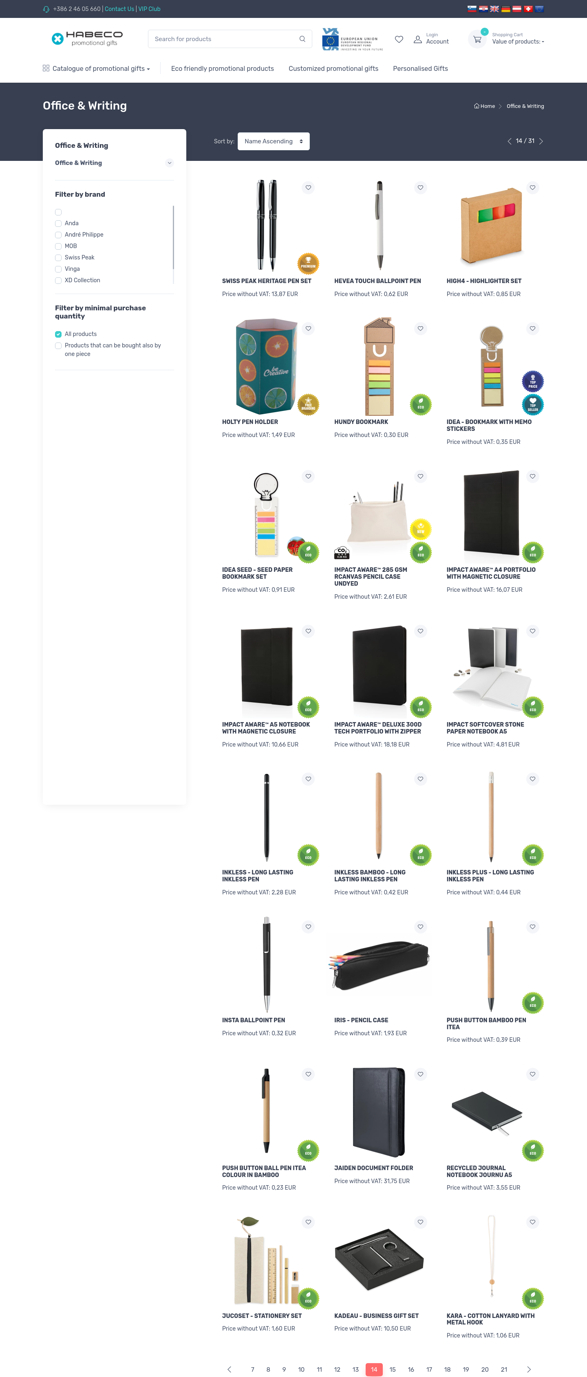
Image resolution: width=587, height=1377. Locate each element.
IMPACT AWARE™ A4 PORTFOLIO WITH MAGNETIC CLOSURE (491, 562)
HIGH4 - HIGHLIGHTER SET (484, 281)
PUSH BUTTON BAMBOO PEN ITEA (486, 995)
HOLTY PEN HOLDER (250, 416)
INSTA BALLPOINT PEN (253, 991)
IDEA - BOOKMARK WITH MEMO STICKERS (489, 420)
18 (447, 1324)
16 (411, 1324)
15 (393, 1324)
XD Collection (82, 280)
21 (504, 1324)
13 (356, 1324)
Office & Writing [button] (114, 162)
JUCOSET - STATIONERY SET (262, 1276)
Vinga (72, 269)
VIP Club (149, 9)
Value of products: (518, 39)
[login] (433, 39)
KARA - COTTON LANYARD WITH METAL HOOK (491, 1280)
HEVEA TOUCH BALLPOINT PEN (377, 281)
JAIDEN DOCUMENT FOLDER (373, 1134)
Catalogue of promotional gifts (94, 68)
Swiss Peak (80, 257)
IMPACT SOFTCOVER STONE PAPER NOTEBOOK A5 (485, 711)
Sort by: (224, 141)
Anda (72, 223)
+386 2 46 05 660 (76, 9)
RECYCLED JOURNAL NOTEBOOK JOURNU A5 (479, 1137)
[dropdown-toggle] (477, 39)
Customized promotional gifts (333, 68)
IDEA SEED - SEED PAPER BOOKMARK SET (257, 562)
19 (466, 1324)
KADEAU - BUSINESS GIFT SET (376, 1276)
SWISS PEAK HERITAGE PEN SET (266, 281)
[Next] (527, 1324)
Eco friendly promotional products (222, 68)
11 (319, 1324)
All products (81, 334)
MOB (71, 246)
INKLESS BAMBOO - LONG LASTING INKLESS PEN (370, 853)
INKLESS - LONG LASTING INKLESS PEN (258, 853)
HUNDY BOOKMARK (361, 416)
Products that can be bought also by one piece (113, 350)
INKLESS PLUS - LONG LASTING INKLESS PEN (490, 853)
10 (301, 1324)
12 (337, 1324)
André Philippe (84, 234)
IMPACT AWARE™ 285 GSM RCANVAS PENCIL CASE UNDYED (370, 565)
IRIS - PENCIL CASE (361, 991)
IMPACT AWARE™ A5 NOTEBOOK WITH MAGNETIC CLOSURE (266, 711)
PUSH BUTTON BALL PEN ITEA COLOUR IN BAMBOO (264, 1137)
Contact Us (119, 9)
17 (429, 1324)
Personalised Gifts (420, 68)
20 (485, 1324)
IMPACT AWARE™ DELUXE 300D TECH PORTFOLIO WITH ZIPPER (377, 711)
